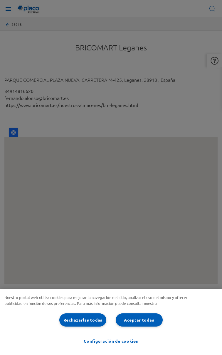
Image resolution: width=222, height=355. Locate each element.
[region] (111, 322)
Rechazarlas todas (82, 319)
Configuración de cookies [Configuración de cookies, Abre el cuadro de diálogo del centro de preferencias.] (111, 341)
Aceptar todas (139, 319)
